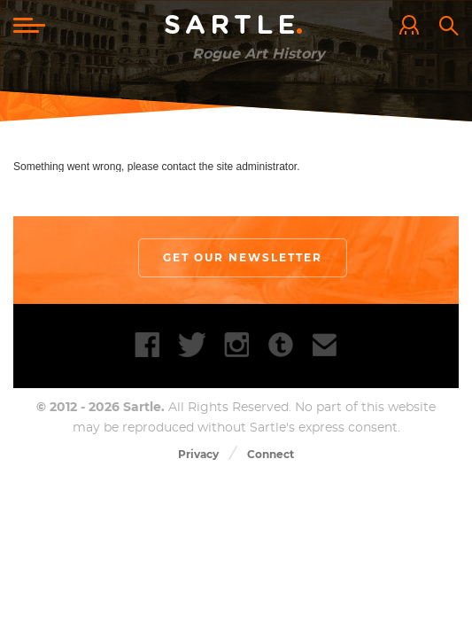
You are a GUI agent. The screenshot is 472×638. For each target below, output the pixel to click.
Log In (413, 26)
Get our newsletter (242, 258)
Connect (270, 456)
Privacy (198, 456)
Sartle (236, 25)
